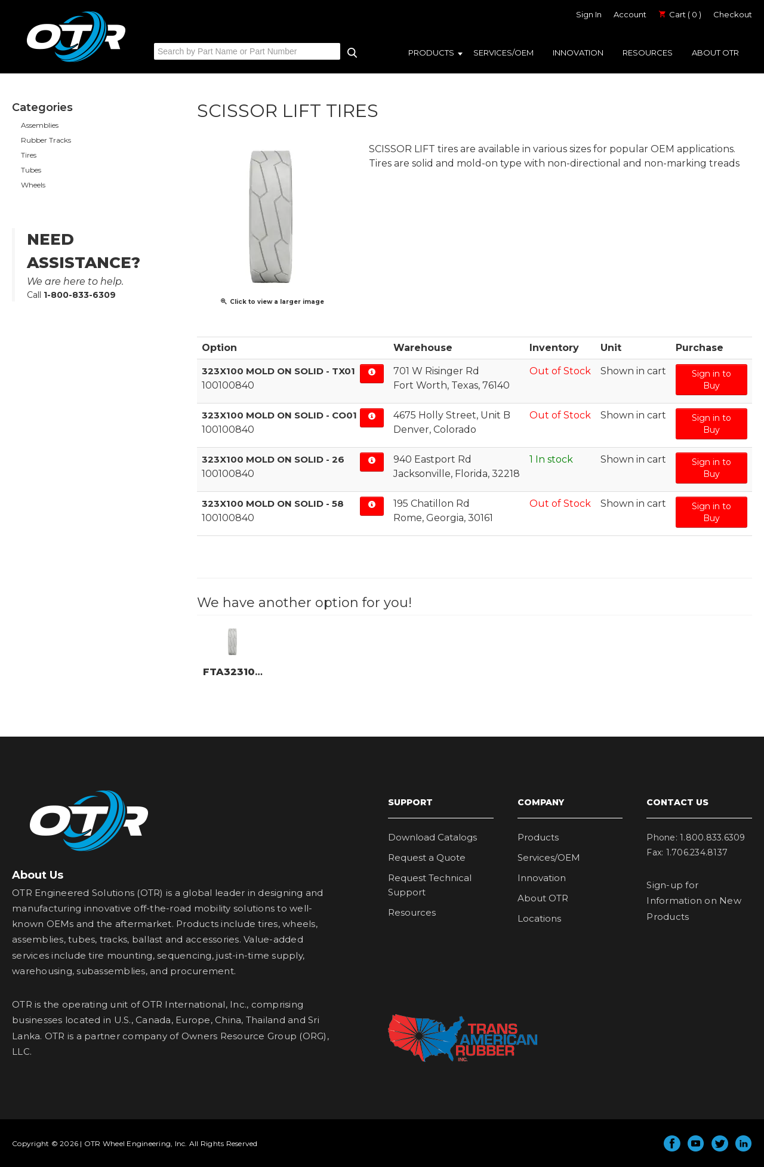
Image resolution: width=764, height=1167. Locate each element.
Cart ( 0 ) (679, 14)
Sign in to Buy (711, 379)
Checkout (732, 14)
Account (630, 14)
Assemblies (39, 125)
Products (431, 52)
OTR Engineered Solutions (76, 61)
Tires (28, 154)
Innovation (578, 52)
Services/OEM (503, 52)
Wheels (33, 184)
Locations (539, 918)
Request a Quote (427, 857)
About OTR (715, 52)
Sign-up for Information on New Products (693, 900)
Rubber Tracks (46, 140)
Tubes (31, 169)
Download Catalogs (432, 837)
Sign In (589, 14)
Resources (648, 52)
